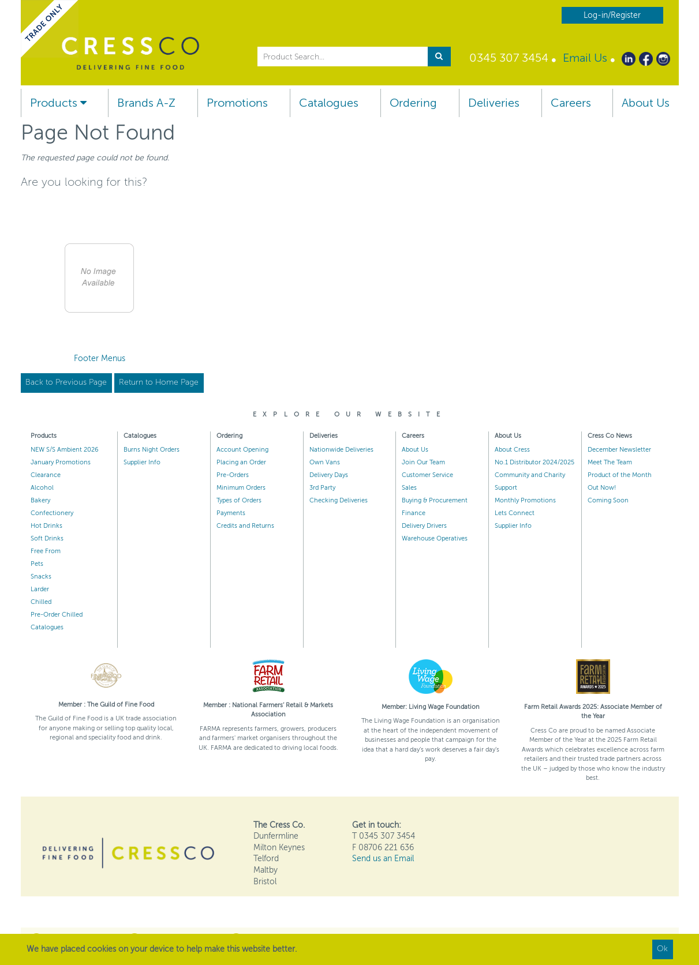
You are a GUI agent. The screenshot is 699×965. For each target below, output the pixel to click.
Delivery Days (328, 475)
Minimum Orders (241, 487)
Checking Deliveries (338, 500)
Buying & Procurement (435, 500)
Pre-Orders (232, 475)
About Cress (512, 449)
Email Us (585, 58)
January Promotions (61, 462)
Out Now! (602, 487)
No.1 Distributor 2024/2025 (534, 462)
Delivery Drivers (424, 526)
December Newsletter (619, 449)
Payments (230, 513)
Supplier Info (142, 462)
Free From (46, 551)
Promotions (237, 103)
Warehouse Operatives (435, 538)
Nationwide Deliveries (341, 449)
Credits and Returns (245, 526)
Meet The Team (610, 462)
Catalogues (328, 103)
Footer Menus (99, 358)
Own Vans (324, 462)
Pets (37, 564)
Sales (409, 487)
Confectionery (52, 513)
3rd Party (322, 487)
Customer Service (427, 475)
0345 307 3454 (508, 58)
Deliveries (493, 103)
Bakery (40, 500)
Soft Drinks (47, 538)
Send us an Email (383, 858)
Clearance (46, 475)
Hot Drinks (46, 526)
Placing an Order (241, 462)
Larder (40, 589)
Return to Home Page (159, 382)
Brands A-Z (146, 103)
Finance (413, 513)
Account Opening (242, 449)
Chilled (41, 602)
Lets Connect (514, 513)
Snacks (41, 576)
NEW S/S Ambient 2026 (65, 449)
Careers (571, 103)
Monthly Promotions (525, 500)
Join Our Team (423, 462)
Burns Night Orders (152, 449)
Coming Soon (608, 500)
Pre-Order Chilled (57, 614)
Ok (662, 948)
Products (58, 103)
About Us (646, 103)
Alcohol (42, 487)
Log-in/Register (612, 15)
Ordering (413, 103)
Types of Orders (238, 500)
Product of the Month (620, 475)
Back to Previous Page (66, 382)
